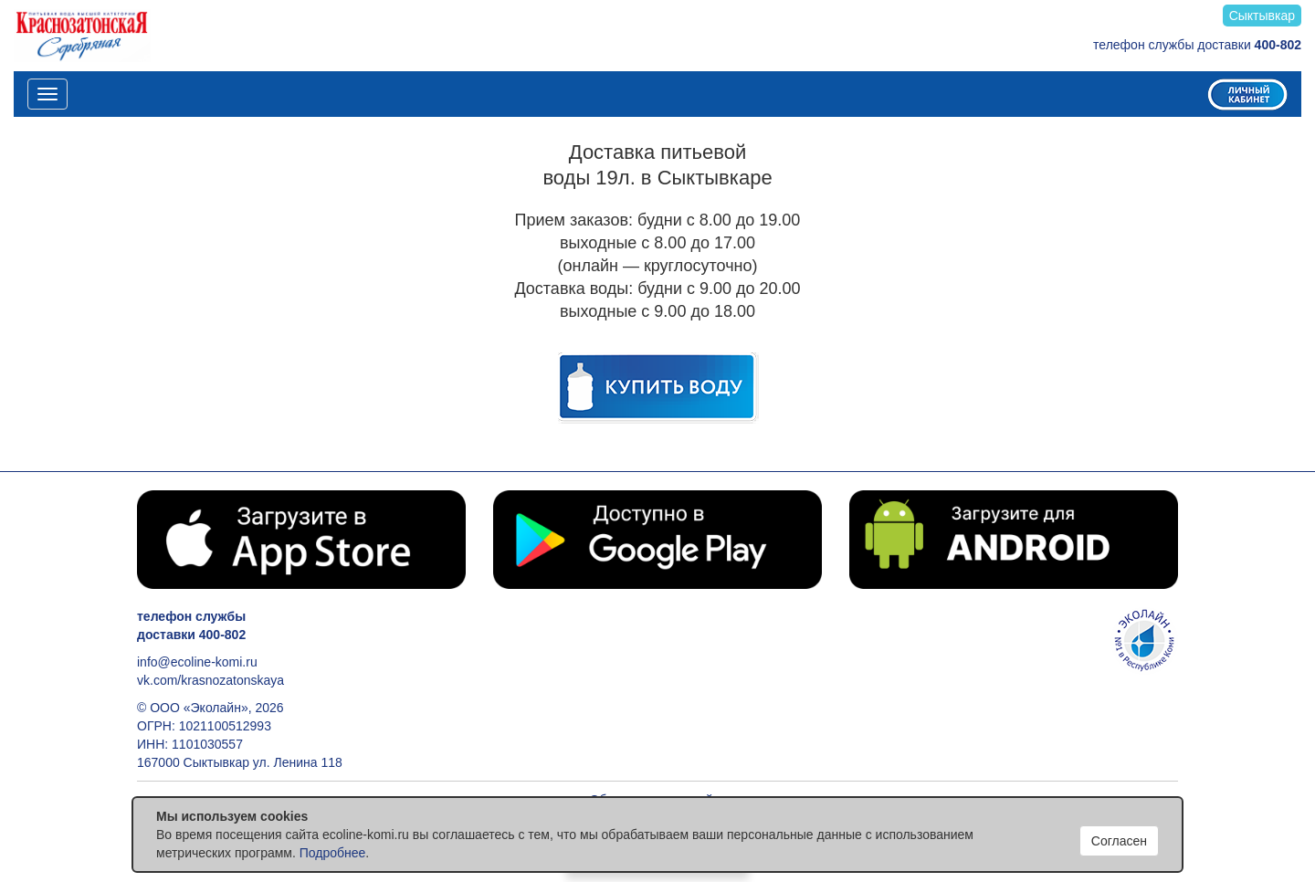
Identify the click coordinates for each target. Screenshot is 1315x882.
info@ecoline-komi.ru (197, 662)
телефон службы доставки (1197, 44)
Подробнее (333, 852)
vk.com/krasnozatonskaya (210, 680)
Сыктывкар (1262, 15)
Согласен (1119, 841)
